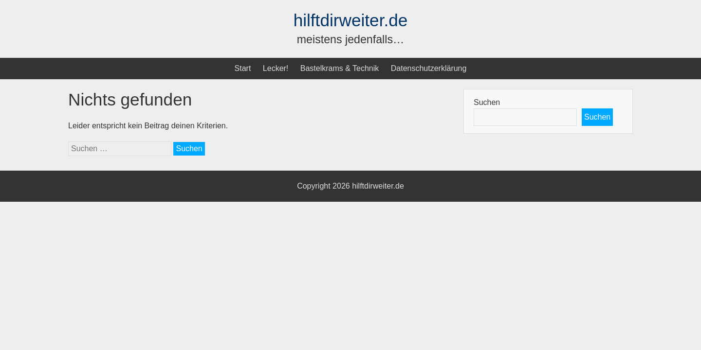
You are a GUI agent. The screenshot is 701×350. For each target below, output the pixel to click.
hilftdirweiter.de (351, 20)
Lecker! (275, 68)
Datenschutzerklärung (429, 68)
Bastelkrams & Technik (339, 68)
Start (243, 68)
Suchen (487, 102)
